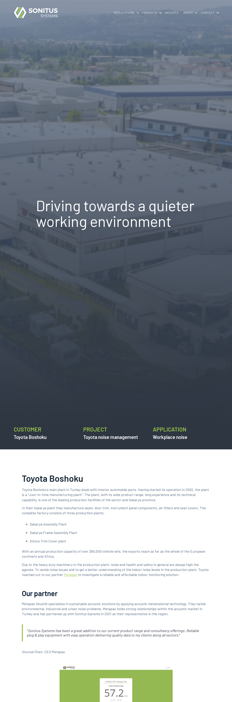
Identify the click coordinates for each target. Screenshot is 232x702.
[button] (125, 12)
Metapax (70, 574)
